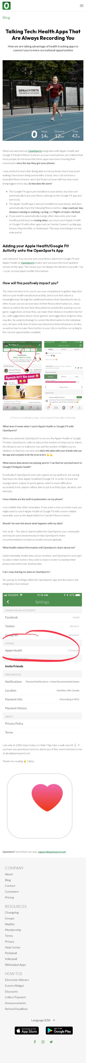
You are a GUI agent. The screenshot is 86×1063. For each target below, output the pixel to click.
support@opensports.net (52, 851)
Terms (9, 935)
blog (8, 880)
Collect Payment (15, 997)
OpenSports (35, 150)
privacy (9, 941)
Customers (12, 891)
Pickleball (11, 953)
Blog (6, 17)
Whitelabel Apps (15, 964)
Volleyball (11, 959)
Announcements (15, 1003)
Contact (10, 885)
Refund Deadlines (16, 1009)
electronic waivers (17, 980)
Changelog (12, 912)
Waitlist (10, 924)
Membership (13, 930)
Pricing (9, 897)
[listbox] (43, 1020)
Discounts (11, 991)
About (9, 874)
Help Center (13, 947)
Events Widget (14, 985)
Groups (9, 918)
